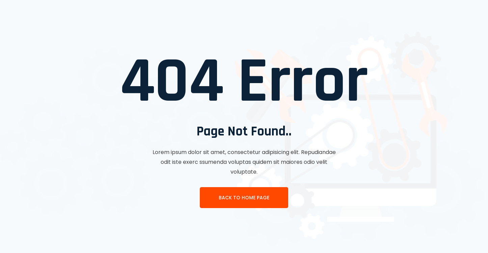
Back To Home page (244, 197)
